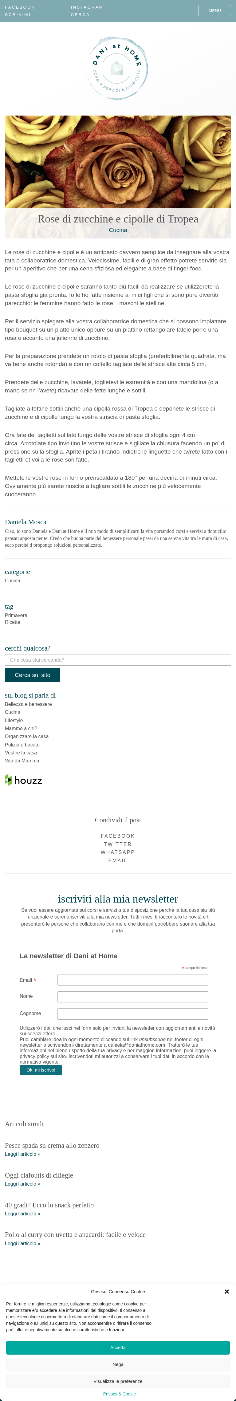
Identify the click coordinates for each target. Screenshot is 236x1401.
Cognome (30, 1013)
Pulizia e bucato (22, 744)
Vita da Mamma (22, 760)
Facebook (20, 7)
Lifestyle (14, 720)
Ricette (12, 622)
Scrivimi (18, 14)
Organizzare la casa (27, 736)
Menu (215, 10)
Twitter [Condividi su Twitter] (118, 844)
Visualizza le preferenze (118, 1381)
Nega (118, 1364)
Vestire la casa (21, 752)
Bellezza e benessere (28, 704)
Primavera (16, 615)
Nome (26, 996)
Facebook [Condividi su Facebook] (118, 836)
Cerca (80, 14)
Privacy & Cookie (119, 1393)
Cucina (118, 230)
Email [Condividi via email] (118, 860)
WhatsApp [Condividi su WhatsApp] (118, 852)
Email (28, 980)
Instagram (87, 7)
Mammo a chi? (21, 728)
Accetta (118, 1347)
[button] (227, 1292)
